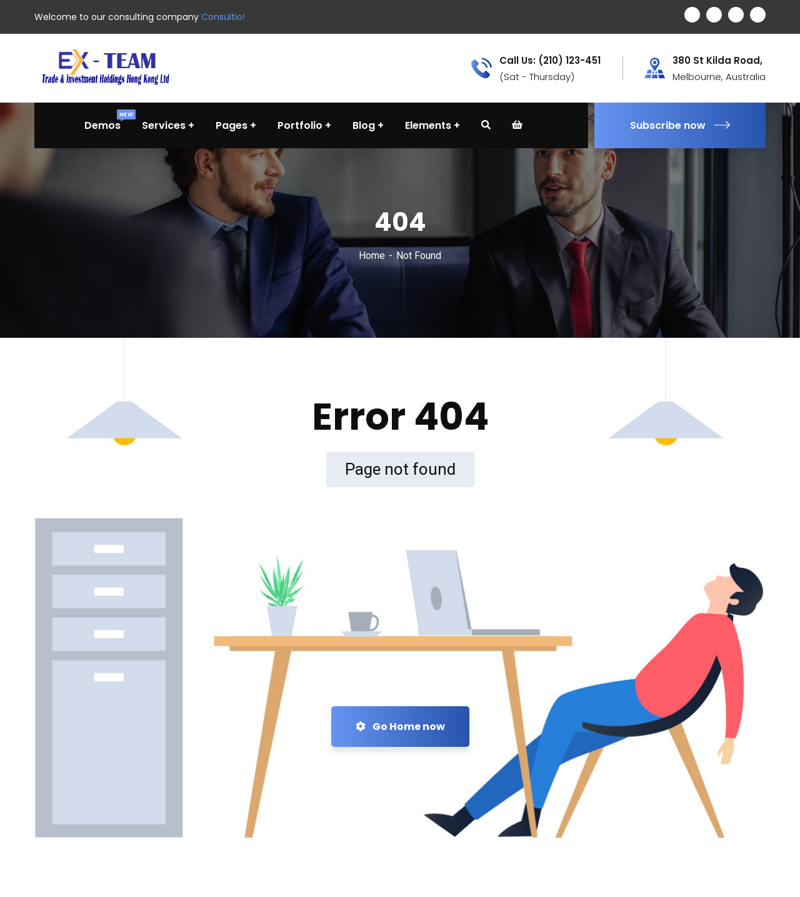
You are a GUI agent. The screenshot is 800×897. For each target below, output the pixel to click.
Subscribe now (680, 125)
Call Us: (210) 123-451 (550, 60)
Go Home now (400, 726)
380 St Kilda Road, (717, 60)
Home (372, 255)
